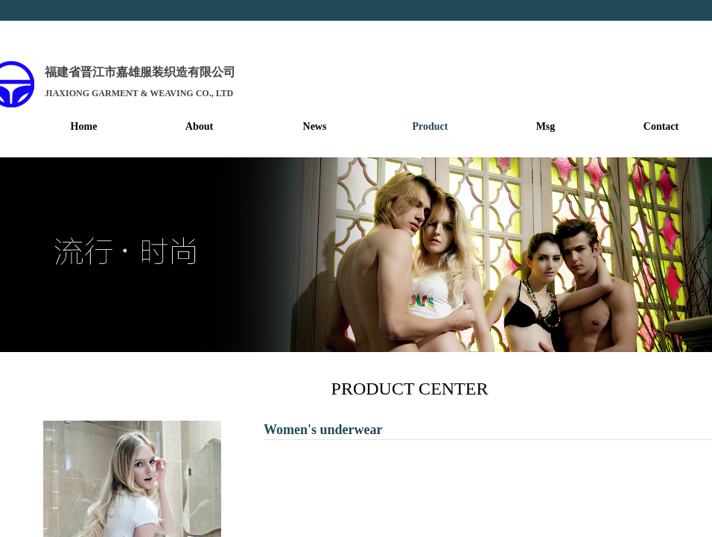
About (199, 126)
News (315, 126)
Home (84, 126)
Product (430, 126)
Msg (546, 126)
